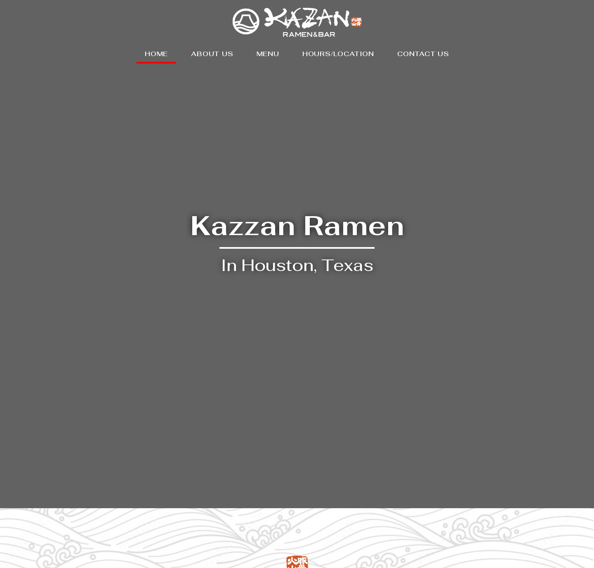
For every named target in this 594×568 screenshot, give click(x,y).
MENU (268, 53)
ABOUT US (212, 53)
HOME (156, 53)
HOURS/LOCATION (338, 53)
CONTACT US (423, 53)
